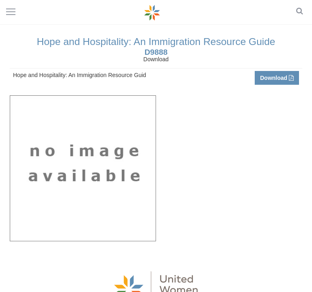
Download (277, 78)
